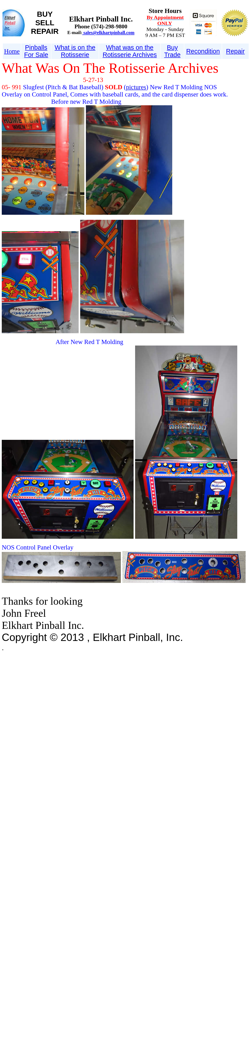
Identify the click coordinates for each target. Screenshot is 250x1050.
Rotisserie (75, 54)
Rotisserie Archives (130, 54)
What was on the (130, 47)
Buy (172, 47)
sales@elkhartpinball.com (108, 32)
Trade (172, 54)
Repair (235, 51)
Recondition (203, 51)
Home (12, 51)
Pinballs (36, 47)
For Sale (36, 54)
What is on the (75, 47)
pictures (136, 87)
